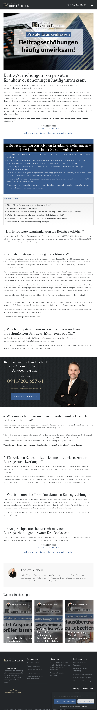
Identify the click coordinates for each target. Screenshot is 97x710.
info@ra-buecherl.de (33, 673)
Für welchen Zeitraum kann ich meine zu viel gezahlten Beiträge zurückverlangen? (37, 218)
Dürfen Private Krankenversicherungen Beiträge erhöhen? (29, 205)
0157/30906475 (36, 669)
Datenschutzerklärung (75, 706)
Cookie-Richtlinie (64, 706)
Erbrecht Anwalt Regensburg (82, 674)
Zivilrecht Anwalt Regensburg (82, 677)
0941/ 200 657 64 (25, 381)
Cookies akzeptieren (65, 701)
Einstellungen (85, 701)
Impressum (85, 706)
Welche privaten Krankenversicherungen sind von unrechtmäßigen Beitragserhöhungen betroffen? (44, 212)
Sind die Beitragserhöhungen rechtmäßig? (22, 208)
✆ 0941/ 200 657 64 (76, 4)
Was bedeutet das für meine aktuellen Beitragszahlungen (28, 222)
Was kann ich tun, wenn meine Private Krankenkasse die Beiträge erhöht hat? (35, 215)
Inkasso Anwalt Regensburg (82, 681)
